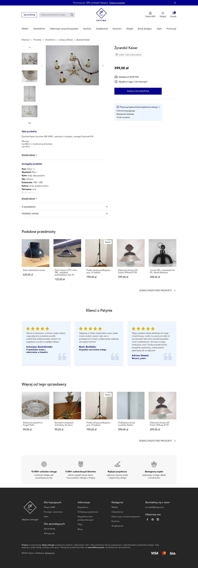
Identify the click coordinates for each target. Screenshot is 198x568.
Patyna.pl (26, 40)
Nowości (117, 28)
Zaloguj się (49, 533)
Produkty (37, 40)
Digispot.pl (50, 553)
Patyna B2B (49, 507)
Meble (25, 28)
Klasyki (129, 28)
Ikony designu (145, 28)
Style (159, 28)
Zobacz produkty (117, 2)
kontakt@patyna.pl (154, 507)
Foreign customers (53, 511)
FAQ (80, 524)
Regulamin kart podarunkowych (86, 518)
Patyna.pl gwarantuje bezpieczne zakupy (138, 107)
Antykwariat (102, 28)
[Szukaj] (71, 14)
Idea (46, 516)
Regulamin (83, 507)
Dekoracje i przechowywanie (64, 28)
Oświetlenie (39, 28)
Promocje (171, 28)
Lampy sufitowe (66, 40)
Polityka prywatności (88, 511)
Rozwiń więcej (30, 155)
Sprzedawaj (29, 14)
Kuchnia (87, 28)
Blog (80, 529)
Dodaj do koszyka (138, 91)
